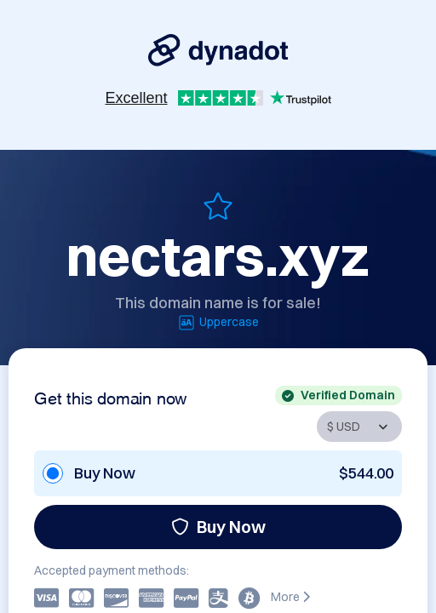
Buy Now (218, 526)
